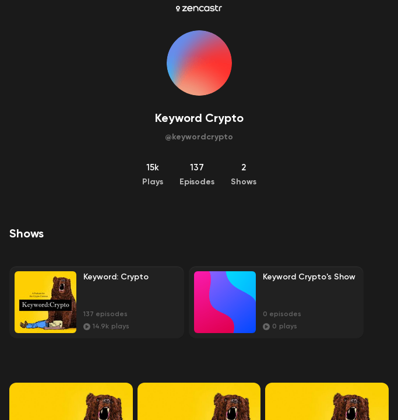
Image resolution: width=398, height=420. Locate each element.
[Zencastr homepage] (199, 8)
